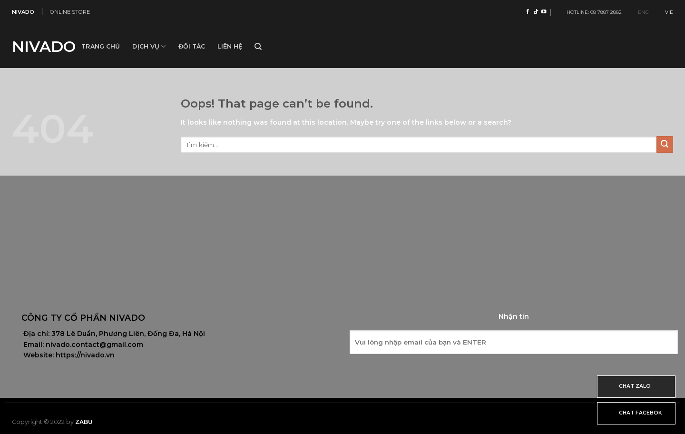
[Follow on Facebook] (527, 12)
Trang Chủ (100, 46)
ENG (639, 12)
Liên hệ (229, 46)
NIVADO (23, 12)
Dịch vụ (149, 46)
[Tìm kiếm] (258, 47)
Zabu (84, 421)
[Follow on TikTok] (535, 12)
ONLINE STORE (70, 12)
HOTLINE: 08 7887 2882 (592, 12)
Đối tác (192, 46)
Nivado (39, 46)
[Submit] (664, 144)
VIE (665, 12)
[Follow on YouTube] (544, 12)
